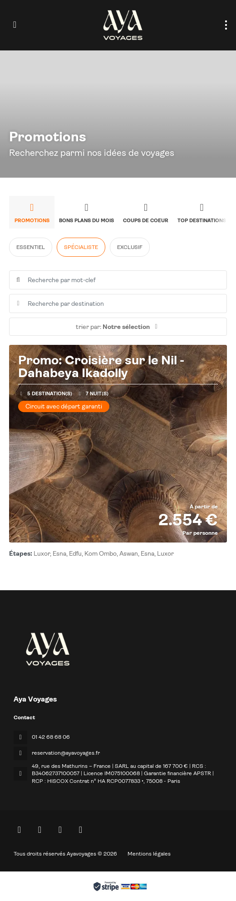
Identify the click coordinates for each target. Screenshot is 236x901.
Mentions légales (149, 854)
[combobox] (118, 303)
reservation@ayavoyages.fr (66, 753)
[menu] (226, 25)
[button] (118, 327)
